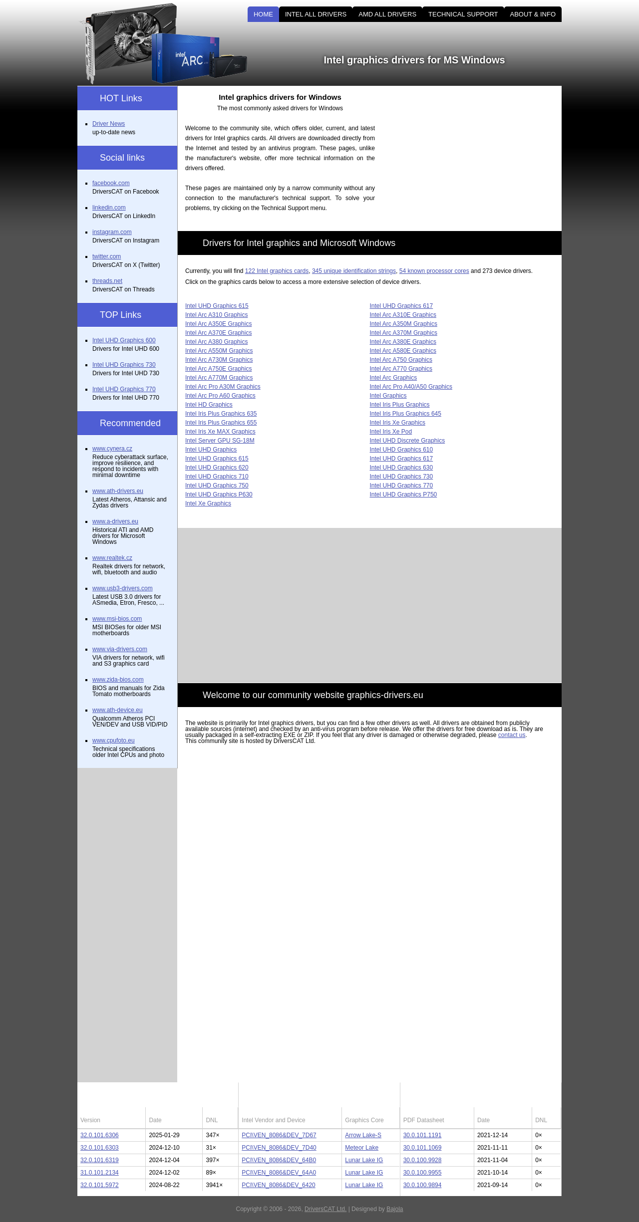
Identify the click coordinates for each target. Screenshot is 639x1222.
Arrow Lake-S (363, 1135)
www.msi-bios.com (117, 619)
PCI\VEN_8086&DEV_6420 (278, 1185)
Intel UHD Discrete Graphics (407, 440)
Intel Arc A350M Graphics (403, 323)
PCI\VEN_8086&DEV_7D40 (279, 1147)
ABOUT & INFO (533, 14)
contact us (512, 735)
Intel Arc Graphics (393, 377)
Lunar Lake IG (364, 1160)
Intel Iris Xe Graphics (397, 422)
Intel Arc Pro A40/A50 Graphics (411, 386)
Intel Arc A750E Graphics (218, 368)
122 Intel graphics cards (277, 270)
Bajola (394, 1209)
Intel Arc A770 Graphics (401, 368)
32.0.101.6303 (99, 1147)
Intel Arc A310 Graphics (216, 314)
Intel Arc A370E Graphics (218, 332)
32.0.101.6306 (99, 1135)
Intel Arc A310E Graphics (403, 314)
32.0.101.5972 (99, 1185)
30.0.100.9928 (422, 1160)
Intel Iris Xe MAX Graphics (220, 431)
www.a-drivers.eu (115, 521)
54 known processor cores (434, 270)
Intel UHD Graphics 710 (217, 476)
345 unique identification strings (354, 270)
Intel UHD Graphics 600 (124, 340)
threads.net (107, 281)
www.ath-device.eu (117, 710)
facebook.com (111, 183)
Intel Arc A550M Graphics (219, 350)
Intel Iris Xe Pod (391, 431)
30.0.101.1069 (422, 1147)
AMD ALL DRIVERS (387, 14)
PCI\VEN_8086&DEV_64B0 (279, 1160)
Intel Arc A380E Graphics (403, 341)
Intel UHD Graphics (211, 449)
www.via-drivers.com (119, 649)
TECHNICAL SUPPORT (463, 14)
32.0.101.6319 (99, 1160)
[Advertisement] (477, 156)
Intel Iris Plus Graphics (400, 404)
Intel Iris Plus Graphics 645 (405, 413)
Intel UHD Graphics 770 (401, 485)
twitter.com (106, 256)
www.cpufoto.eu (113, 740)
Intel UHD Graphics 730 (401, 476)
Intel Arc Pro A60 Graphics (220, 395)
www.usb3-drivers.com (122, 588)
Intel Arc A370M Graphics (403, 332)
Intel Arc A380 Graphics (216, 341)
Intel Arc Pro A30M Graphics (223, 386)
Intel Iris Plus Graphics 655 (221, 422)
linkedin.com (109, 208)
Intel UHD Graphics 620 (217, 467)
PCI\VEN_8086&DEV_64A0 (279, 1172)
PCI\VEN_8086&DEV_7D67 (279, 1135)
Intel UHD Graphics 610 (401, 449)
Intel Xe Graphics (208, 503)
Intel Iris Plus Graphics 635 (221, 413)
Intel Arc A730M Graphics (219, 359)
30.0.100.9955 (422, 1172)
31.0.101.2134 (99, 1172)
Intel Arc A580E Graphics (403, 350)
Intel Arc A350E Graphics (218, 323)
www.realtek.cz (112, 558)
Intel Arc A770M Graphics (219, 377)
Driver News (108, 124)
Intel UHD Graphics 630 (401, 467)
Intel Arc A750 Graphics (401, 359)
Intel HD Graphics (209, 404)
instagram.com (112, 232)
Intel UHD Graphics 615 (217, 305)
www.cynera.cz (112, 449)
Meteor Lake (361, 1147)
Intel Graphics (388, 395)
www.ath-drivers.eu (117, 491)
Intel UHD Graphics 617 (401, 305)
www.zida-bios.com (118, 680)
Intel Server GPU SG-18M (220, 440)
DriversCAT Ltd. (325, 1209)
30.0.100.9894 (422, 1185)
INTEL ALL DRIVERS (315, 14)
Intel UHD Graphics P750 (403, 494)
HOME (263, 14)
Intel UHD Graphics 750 (217, 485)
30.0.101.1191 (422, 1135)
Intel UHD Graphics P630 (219, 494)
